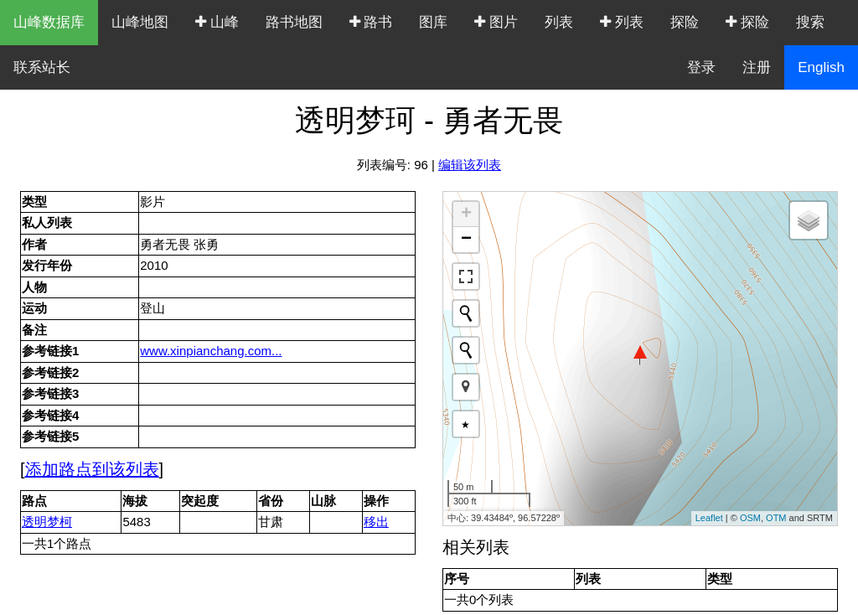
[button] (465, 387)
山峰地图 (139, 22)
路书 (371, 22)
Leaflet (709, 518)
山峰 (217, 22)
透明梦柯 (47, 521)
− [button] (466, 239)
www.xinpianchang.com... (211, 351)
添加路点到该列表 (92, 469)
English (821, 67)
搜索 (810, 22)
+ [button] (466, 214)
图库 (433, 22)
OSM (750, 518)
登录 (701, 67)
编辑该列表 (469, 165)
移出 (376, 521)
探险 (684, 22)
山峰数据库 (49, 22)
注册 (756, 67)
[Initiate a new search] (465, 313)
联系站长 (41, 67)
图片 (496, 22)
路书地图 (294, 22)
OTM (776, 518)
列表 (559, 22)
